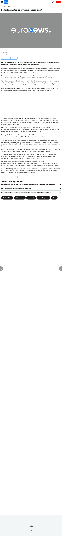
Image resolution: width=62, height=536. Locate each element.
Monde (9, 6)
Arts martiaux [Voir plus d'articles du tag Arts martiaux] (20, 197)
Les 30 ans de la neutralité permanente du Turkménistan (16, 188)
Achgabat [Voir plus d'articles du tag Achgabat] (31, 197)
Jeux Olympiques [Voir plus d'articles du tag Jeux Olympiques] (43, 197)
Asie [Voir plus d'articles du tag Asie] (54, 197)
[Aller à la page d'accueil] (6, 2)
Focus (14, 6)
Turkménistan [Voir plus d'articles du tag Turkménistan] (7, 197)
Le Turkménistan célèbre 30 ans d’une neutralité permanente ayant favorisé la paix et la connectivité (28, 184)
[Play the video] (31, 30)
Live (58, 2)
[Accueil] (1, 6)
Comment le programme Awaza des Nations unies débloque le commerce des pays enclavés (26, 192)
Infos (5, 6)
